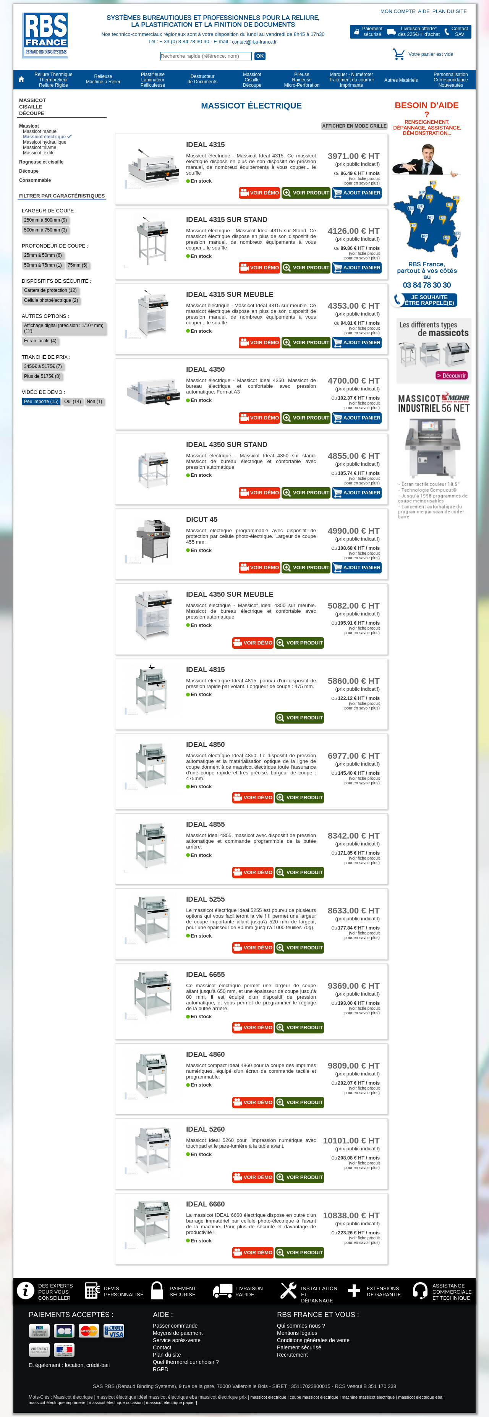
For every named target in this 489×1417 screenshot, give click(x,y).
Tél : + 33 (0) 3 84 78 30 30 (179, 41)
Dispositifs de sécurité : (56, 281)
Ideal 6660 (205, 1204)
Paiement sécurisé (299, 1347)
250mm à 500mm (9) (45, 220)
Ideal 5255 (205, 899)
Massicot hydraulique (44, 142)
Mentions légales (297, 1333)
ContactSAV (460, 31)
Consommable (35, 180)
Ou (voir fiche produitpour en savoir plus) (357, 178)
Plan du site (449, 11)
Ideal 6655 (205, 974)
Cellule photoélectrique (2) (51, 300)
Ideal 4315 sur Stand (226, 219)
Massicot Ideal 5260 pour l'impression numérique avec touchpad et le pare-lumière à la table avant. (251, 1143)
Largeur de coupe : (49, 211)
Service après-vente (177, 1340)
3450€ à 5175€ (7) (43, 366)
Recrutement (292, 1355)
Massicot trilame (39, 147)
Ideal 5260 (205, 1129)
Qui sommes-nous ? (301, 1326)
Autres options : (45, 316)
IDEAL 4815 (205, 670)
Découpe (29, 171)
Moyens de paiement (178, 1333)
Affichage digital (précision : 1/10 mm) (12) (64, 328)
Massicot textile (39, 152)
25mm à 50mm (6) (43, 255)
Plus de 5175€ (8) (42, 376)
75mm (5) (77, 265)
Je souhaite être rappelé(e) (426, 300)
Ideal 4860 (205, 1054)
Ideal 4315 (205, 145)
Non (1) (94, 401)
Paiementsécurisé (372, 31)
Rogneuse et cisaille (41, 162)
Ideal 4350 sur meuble (230, 594)
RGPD (160, 1369)
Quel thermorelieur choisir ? (186, 1362)
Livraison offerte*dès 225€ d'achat (419, 31)
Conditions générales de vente (313, 1340)
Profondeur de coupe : (55, 246)
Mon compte (398, 11)
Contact (162, 1347)
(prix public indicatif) (351, 159)
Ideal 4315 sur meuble (230, 294)
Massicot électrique (44, 136)
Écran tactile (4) (40, 340)
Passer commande (175, 1326)
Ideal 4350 (205, 369)
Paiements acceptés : (71, 1315)
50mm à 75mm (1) (43, 265)
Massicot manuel (40, 131)
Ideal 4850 (205, 744)
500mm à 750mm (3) (45, 230)
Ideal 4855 (205, 824)
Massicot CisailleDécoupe (32, 107)
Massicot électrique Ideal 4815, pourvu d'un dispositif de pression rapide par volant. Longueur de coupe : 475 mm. (251, 683)
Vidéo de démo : (43, 392)
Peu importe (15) (41, 401)
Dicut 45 (201, 519)
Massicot (29, 126)
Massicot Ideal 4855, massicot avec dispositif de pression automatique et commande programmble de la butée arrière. (251, 841)
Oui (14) (72, 401)
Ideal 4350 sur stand (226, 444)
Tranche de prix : (46, 357)
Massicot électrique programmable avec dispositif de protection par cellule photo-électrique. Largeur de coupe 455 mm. (251, 536)
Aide (424, 11)
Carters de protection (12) (50, 290)
